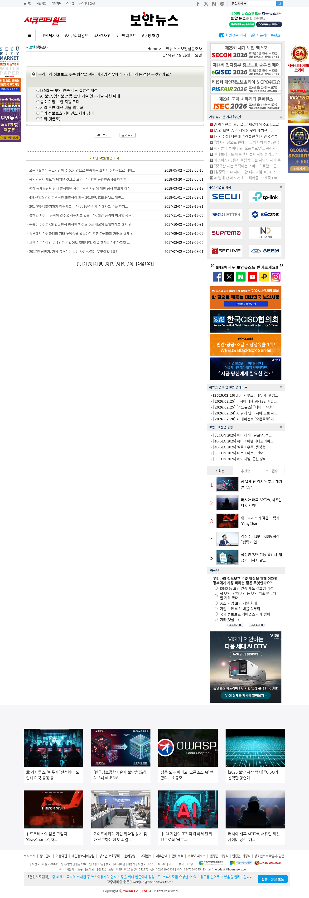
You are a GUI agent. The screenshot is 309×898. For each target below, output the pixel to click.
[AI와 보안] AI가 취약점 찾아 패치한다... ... (245, 130)
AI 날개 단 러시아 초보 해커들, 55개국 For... (247, 177)
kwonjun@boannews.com (151, 881)
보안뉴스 (169, 48)
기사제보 (56, 3)
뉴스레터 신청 (86, 3)
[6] (107, 263)
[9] (123, 263)
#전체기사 (51, 35)
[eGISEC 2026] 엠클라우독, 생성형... (240, 447)
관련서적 (177, 855)
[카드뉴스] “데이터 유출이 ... (246, 407)
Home (152, 48)
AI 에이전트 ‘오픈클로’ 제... (245, 419)
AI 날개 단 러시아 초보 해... (245, 413)
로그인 (28, 3)
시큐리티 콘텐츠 (268, 35)
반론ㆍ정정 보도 (272, 879)
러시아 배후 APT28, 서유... (245, 401)
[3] (90, 263)
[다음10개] (145, 263)
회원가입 (41, 3)
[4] (96, 263)
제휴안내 (161, 855)
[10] (130, 263)
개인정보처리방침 (83, 855)
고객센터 (145, 855)
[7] (113, 263)
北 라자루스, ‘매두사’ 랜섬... (245, 395)
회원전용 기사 (235, 35)
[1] (79, 263)
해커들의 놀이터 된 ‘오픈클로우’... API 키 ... (246, 148)
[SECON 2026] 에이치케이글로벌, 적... (242, 435)
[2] (85, 263)
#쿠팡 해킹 (150, 35)
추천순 (245, 470)
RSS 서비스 (198, 855)
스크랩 (70, 3)
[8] (118, 263)
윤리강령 (129, 855)
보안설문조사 (191, 48)
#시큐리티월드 (76, 35)
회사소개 (29, 855)
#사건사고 (102, 35)
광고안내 (45, 855)
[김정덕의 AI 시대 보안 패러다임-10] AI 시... (247, 171)
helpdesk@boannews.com (230, 869)
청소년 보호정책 (109, 855)
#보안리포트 (126, 35)
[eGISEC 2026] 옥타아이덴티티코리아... (243, 441)
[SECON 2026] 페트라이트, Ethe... (239, 453)
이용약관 (61, 855)
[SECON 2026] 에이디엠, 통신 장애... (241, 458)
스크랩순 (272, 470)
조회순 (220, 470)
